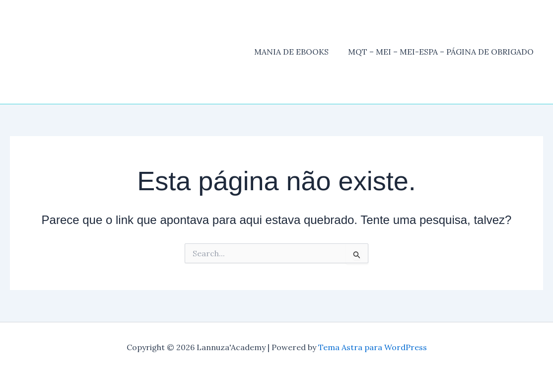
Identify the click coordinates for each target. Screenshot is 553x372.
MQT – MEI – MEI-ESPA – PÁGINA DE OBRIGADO (442, 52)
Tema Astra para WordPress (372, 347)
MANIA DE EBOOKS (296, 52)
